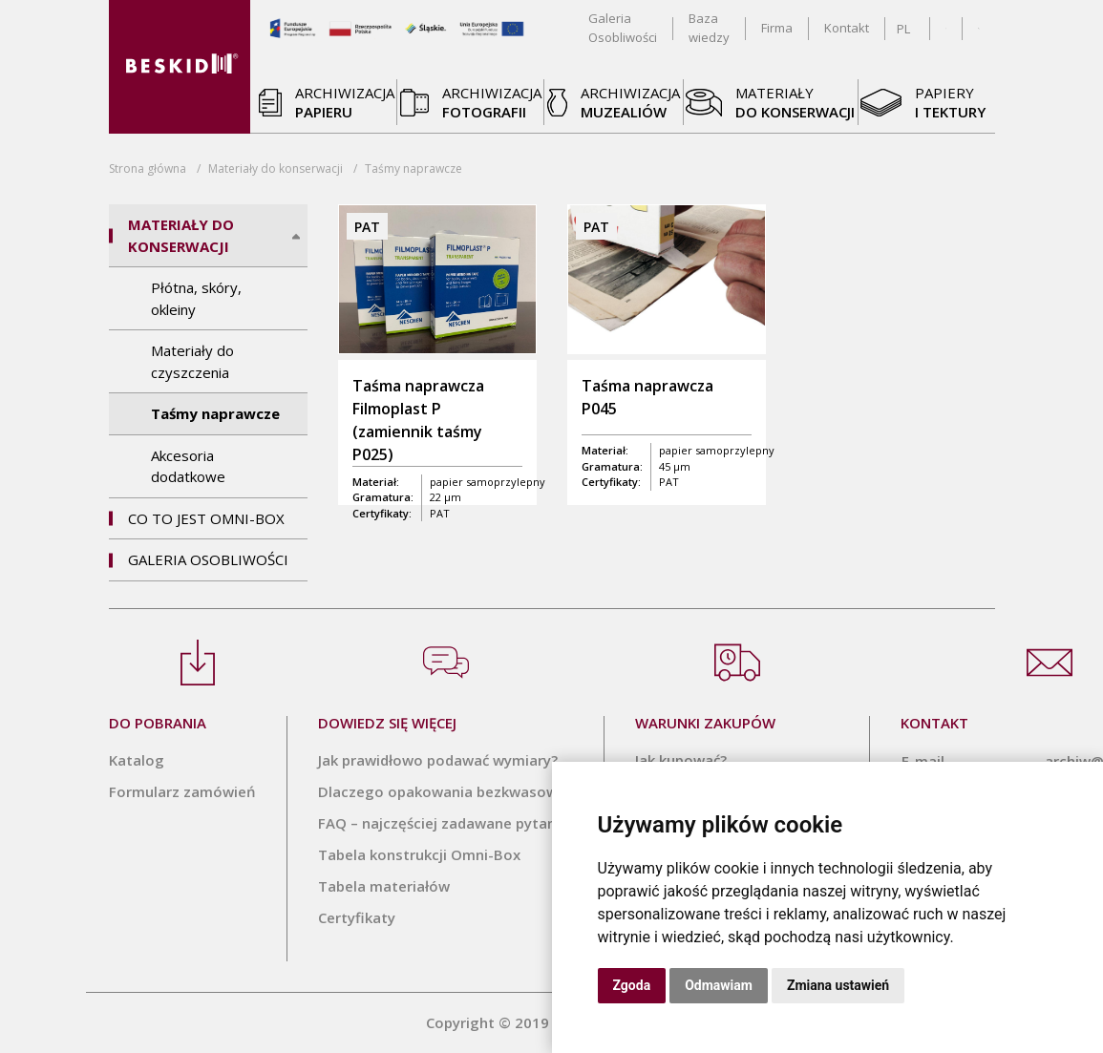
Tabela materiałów (384, 885)
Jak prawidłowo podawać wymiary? (438, 759)
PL (903, 28)
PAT (440, 513)
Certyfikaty (356, 917)
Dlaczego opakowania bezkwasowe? (445, 791)
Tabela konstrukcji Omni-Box (419, 854)
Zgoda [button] (632, 985)
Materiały (275, 168)
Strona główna (147, 168)
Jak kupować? (681, 759)
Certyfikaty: (382, 513)
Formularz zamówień (182, 791)
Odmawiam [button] (719, 985)
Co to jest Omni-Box (206, 518)
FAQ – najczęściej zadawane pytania (443, 822)
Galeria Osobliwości (208, 559)
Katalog (136, 759)
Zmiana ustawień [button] (838, 985)
